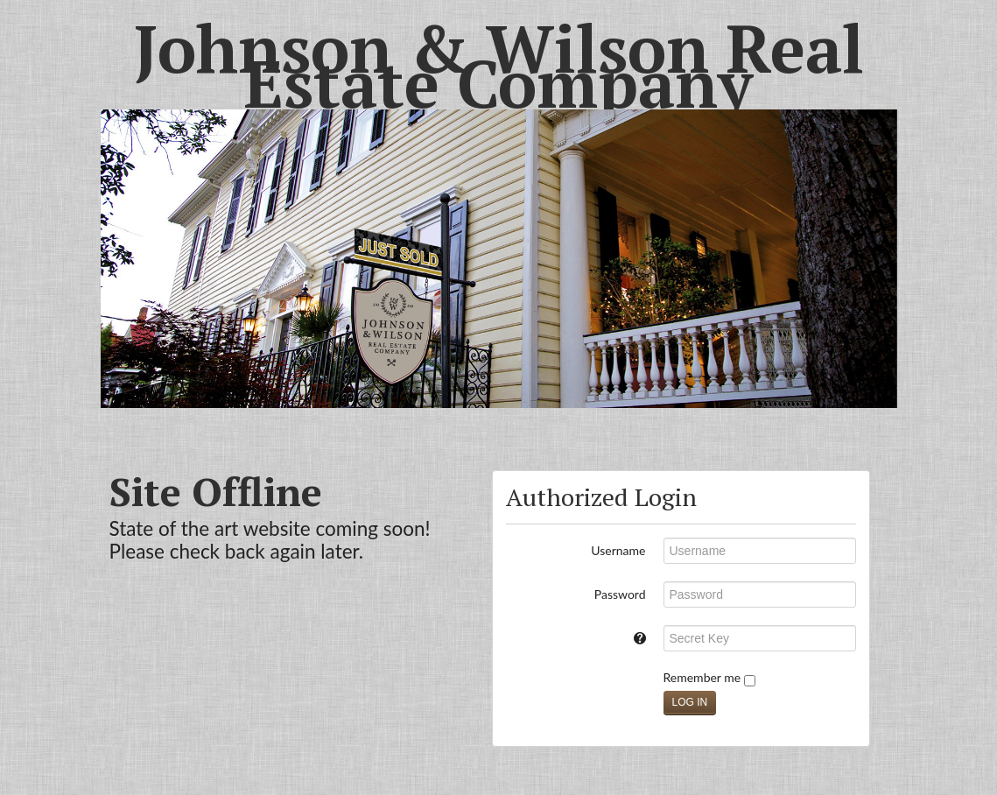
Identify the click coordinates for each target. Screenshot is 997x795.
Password (620, 594)
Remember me (709, 678)
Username (618, 550)
